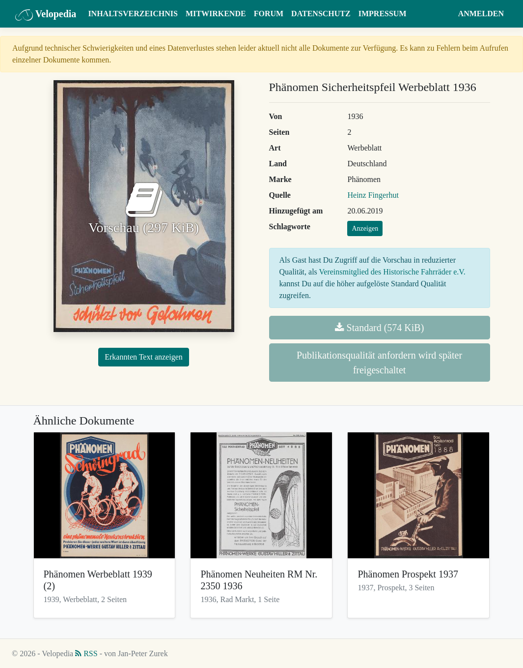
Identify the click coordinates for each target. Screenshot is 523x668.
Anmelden (481, 13)
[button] (445, 14)
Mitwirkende (216, 13)
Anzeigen (365, 228)
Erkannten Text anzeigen (144, 357)
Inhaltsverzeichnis (133, 13)
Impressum (382, 13)
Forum (268, 13)
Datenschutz (321, 13)
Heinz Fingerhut (372, 195)
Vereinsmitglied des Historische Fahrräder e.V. (392, 272)
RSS (86, 653)
